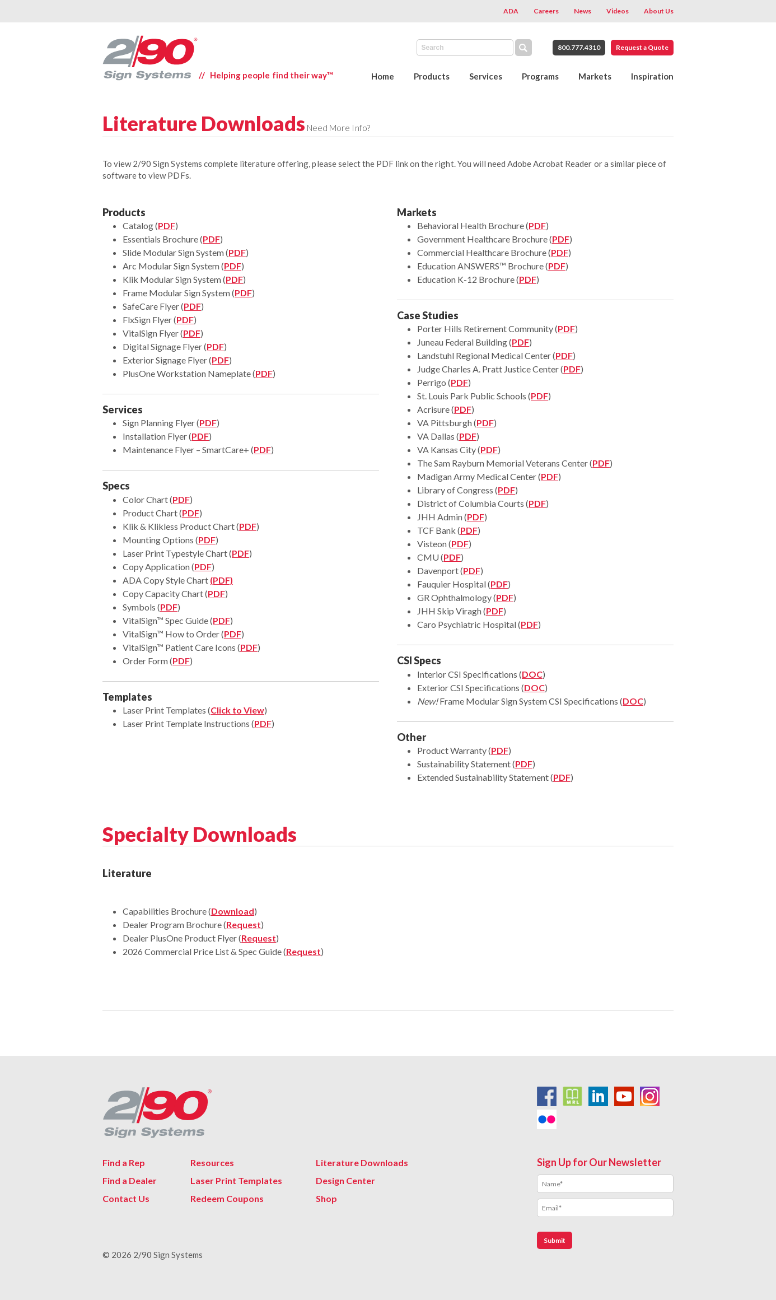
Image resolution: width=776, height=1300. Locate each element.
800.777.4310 (579, 47)
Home (382, 76)
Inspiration (652, 76)
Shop (326, 1198)
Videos (617, 11)
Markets (594, 76)
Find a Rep (123, 1162)
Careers (546, 11)
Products (432, 76)
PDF (237, 252)
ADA (510, 11)
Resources (212, 1162)
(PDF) (221, 580)
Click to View (237, 710)
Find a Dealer (129, 1180)
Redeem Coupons (227, 1198)
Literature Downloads (362, 1162)
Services (485, 76)
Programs (540, 76)
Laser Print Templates (236, 1180)
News (582, 11)
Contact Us (125, 1198)
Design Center (345, 1180)
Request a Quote (642, 47)
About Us (659, 11)
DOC (532, 674)
